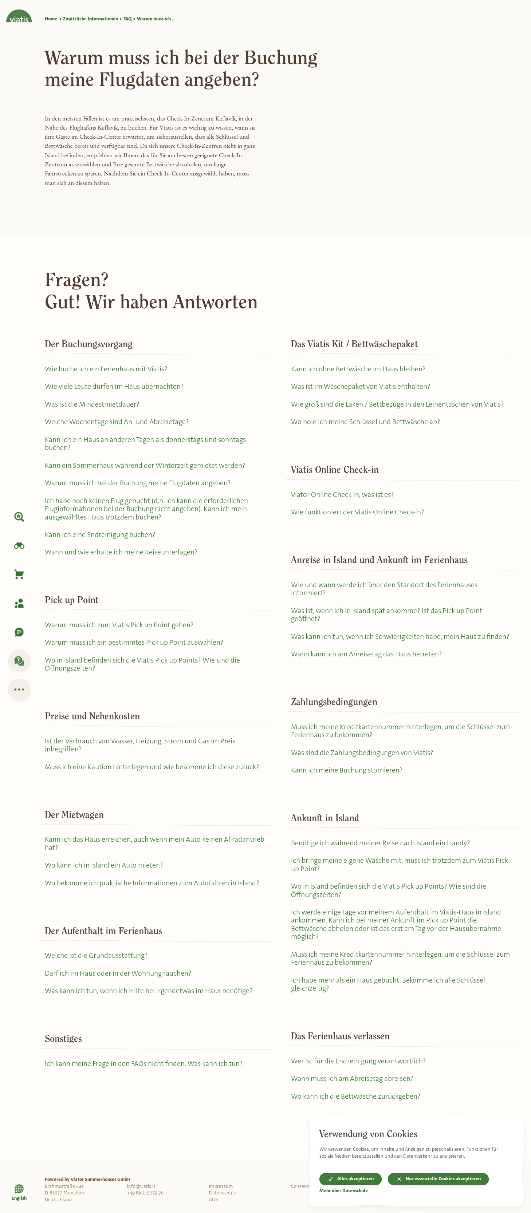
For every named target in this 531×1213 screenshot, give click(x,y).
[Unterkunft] (19, 517)
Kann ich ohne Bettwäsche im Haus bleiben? (359, 369)
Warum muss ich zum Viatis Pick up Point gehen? (120, 627)
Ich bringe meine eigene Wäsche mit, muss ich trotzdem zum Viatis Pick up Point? (401, 877)
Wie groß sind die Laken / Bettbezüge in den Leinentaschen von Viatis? (398, 404)
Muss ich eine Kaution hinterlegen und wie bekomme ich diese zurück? (153, 770)
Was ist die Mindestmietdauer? (93, 404)
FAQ (127, 19)
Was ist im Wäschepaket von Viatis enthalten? (361, 386)
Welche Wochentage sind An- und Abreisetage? (117, 422)
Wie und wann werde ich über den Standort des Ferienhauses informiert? (385, 590)
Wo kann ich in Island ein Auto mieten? (104, 869)
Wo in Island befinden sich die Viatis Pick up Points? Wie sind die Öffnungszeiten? (143, 667)
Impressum (221, 1186)
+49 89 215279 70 (145, 1193)
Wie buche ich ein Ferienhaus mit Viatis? (107, 369)
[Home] (19, 11)
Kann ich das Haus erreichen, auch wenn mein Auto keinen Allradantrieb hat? (134, 848)
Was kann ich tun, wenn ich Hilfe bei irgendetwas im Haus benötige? (150, 996)
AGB (213, 1200)
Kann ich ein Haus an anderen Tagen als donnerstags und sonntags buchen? (146, 445)
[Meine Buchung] (19, 603)
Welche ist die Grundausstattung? (97, 960)
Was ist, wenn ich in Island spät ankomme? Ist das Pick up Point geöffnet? (388, 616)
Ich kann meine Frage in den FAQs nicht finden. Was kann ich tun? (144, 1069)
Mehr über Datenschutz (343, 1191)
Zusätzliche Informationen (90, 19)
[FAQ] (19, 661)
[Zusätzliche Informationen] (19, 690)
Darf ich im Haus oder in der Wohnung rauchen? (119, 978)
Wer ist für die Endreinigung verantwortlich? (359, 1075)
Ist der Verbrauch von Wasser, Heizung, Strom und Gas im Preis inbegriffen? (141, 749)
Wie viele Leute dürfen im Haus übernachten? (115, 386)
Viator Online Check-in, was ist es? (343, 495)
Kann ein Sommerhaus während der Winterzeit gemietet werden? (146, 466)
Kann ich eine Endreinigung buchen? (100, 537)
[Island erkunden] (19, 545)
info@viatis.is (141, 1186)
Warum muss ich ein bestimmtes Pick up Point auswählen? (136, 645)
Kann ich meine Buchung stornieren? (347, 781)
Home (51, 19)
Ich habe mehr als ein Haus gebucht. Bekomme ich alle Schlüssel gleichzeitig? (389, 998)
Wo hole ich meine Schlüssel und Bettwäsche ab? (366, 422)
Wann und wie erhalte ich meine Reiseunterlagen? (122, 555)
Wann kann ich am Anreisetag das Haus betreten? (367, 664)
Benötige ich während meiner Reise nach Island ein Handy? (381, 854)
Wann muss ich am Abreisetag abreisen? (353, 1093)
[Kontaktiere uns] (19, 632)
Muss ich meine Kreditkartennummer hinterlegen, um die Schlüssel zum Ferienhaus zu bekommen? (394, 742)
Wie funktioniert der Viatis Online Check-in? (358, 513)
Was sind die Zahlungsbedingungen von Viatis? (363, 764)
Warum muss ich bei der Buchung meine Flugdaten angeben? (139, 484)
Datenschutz (222, 1193)
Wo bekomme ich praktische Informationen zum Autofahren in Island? (153, 888)
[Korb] (19, 574)
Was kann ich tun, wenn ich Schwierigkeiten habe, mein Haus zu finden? (389, 643)
